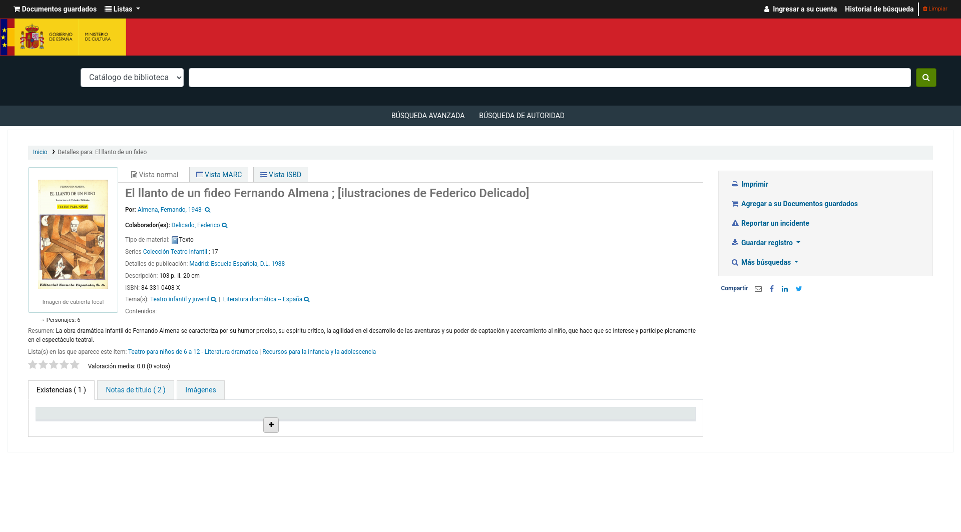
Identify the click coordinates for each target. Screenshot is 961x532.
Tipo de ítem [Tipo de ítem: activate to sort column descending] (60, 426)
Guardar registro (763, 243)
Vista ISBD (281, 175)
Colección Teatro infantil (175, 251)
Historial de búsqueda (879, 9)
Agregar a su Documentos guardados (794, 204)
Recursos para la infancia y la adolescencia (319, 351)
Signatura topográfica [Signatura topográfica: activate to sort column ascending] (402, 426)
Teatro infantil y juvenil (179, 299)
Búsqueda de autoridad (522, 116)
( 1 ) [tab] (61, 390)
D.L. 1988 (272, 263)
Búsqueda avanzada (427, 116)
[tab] (135, 390)
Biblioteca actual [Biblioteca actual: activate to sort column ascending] (148, 426)
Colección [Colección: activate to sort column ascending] (221, 426)
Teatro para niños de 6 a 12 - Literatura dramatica (193, 351)
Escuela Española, (234, 263)
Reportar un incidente (770, 223)
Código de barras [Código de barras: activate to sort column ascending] (643, 426)
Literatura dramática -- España (262, 299)
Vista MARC (219, 175)
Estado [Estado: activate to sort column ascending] (463, 426)
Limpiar (935, 9)
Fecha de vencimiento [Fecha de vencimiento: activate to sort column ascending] (567, 426)
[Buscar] (926, 77)
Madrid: (200, 263)
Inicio (40, 152)
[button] (55, 9)
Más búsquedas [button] (762, 262)
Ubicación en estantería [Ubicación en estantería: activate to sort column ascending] (307, 422)
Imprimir (749, 184)
